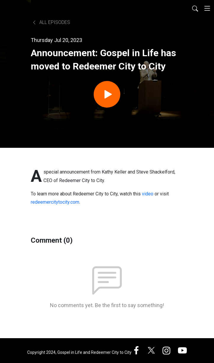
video (147, 194)
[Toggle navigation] (207, 8)
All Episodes (51, 22)
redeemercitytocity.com (55, 202)
